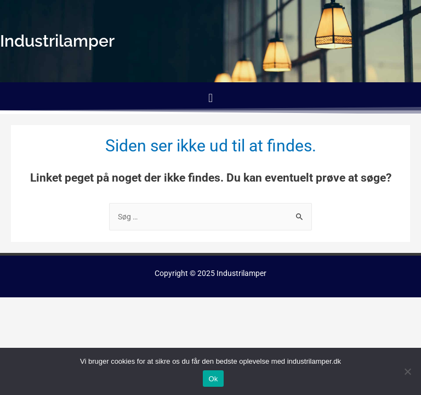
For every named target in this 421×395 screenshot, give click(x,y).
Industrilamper (241, 273)
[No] (407, 371)
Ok (213, 379)
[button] (210, 98)
